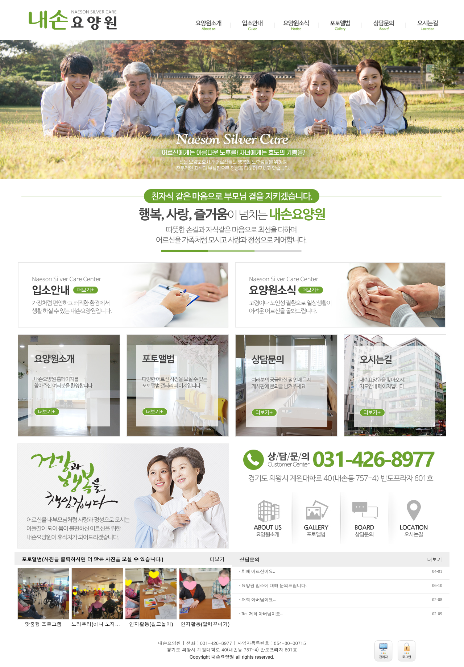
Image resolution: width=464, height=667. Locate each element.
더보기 (217, 559)
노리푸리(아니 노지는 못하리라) (97, 624)
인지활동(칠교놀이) (151, 624)
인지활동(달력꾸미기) (205, 624)
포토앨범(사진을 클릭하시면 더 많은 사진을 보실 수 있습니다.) (92, 559)
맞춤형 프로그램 (43, 624)
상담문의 (249, 559)
